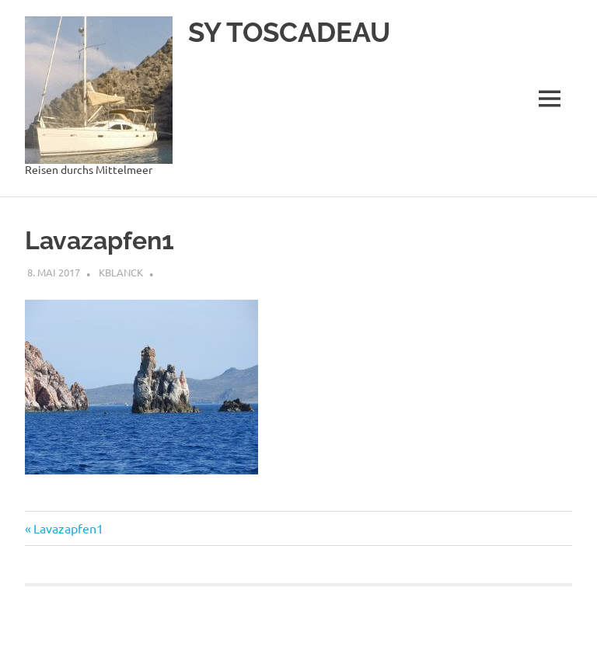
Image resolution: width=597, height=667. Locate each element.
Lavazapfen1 (68, 528)
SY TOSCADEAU (289, 32)
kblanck (121, 272)
